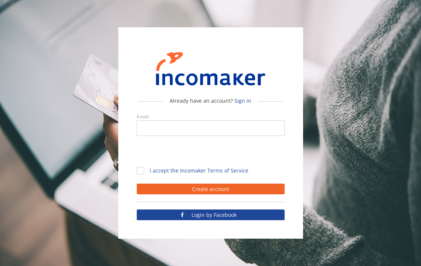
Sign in (242, 100)
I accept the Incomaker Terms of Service (199, 170)
